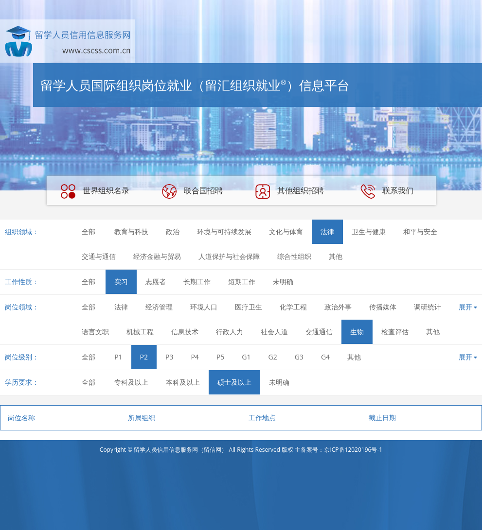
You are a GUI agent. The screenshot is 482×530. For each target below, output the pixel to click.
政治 (172, 231)
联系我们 (386, 191)
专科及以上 (131, 382)
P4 (194, 356)
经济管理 (159, 306)
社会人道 (274, 331)
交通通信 (319, 331)
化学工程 (293, 306)
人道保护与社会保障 (229, 256)
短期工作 (241, 281)
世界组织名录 (95, 191)
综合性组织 (294, 256)
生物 (357, 331)
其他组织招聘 (289, 191)
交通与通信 (99, 256)
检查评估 (395, 331)
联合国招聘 (192, 191)
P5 (220, 356)
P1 (118, 356)
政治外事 (338, 306)
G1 (246, 356)
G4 (325, 356)
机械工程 (140, 331)
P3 (169, 356)
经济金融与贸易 (157, 256)
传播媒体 (382, 306)
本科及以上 (183, 382)
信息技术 (184, 331)
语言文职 (95, 331)
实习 (121, 281)
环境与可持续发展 (224, 231)
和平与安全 (420, 231)
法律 (327, 231)
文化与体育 (286, 231)
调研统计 (427, 306)
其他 (335, 256)
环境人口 (203, 306)
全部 (88, 231)
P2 (144, 356)
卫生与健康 (369, 231)
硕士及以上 (234, 382)
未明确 (283, 281)
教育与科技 (131, 231)
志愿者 (155, 281)
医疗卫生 (248, 306)
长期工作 (197, 281)
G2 (272, 356)
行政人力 (229, 331)
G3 (299, 356)
